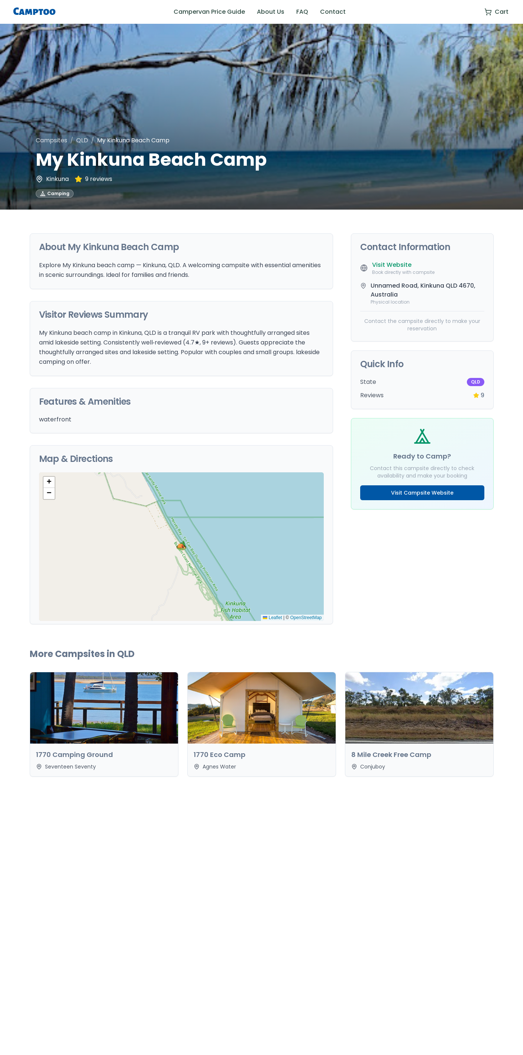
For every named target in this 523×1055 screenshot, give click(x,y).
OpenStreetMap (306, 617)
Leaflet (272, 617)
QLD (82, 140)
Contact (333, 11)
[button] (181, 547)
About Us (270, 11)
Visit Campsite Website (422, 492)
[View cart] (496, 11)
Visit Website (391, 264)
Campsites (51, 140)
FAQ (302, 11)
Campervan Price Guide (209, 11)
